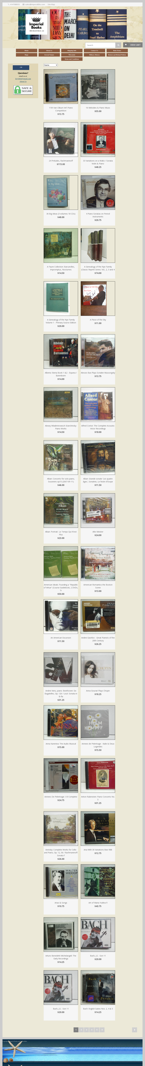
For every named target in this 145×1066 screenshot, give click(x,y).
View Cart (135, 45)
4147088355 (15, 4)
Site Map (51, 4)
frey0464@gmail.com (23, 79)
